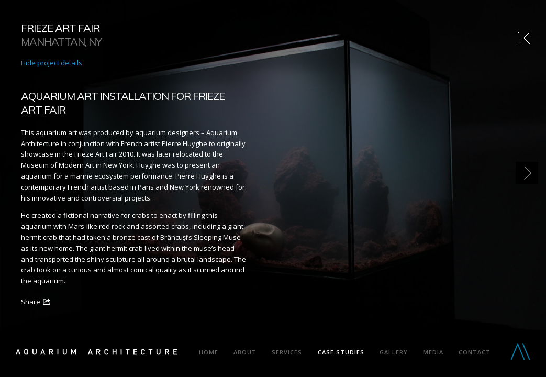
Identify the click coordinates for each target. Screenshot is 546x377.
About (245, 352)
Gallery (394, 352)
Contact (475, 352)
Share (30, 301)
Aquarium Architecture (96, 354)
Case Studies (341, 352)
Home (208, 352)
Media (433, 352)
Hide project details (51, 63)
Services (287, 352)
